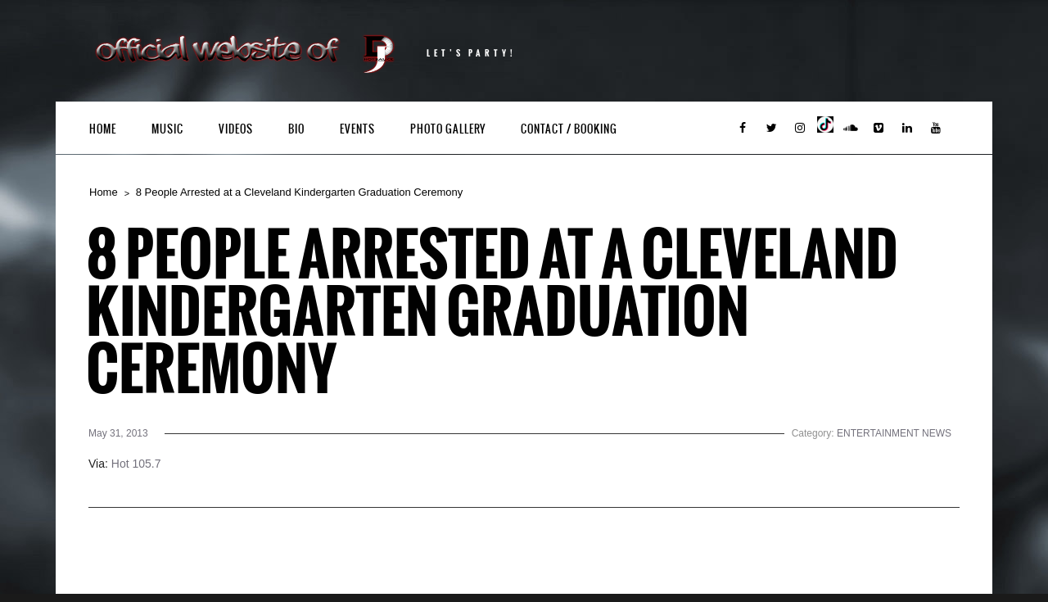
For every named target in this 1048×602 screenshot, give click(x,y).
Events (357, 129)
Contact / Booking (569, 129)
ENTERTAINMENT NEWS (894, 433)
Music (167, 129)
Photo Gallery (448, 129)
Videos (236, 129)
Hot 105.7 (136, 463)
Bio (296, 129)
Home (102, 129)
